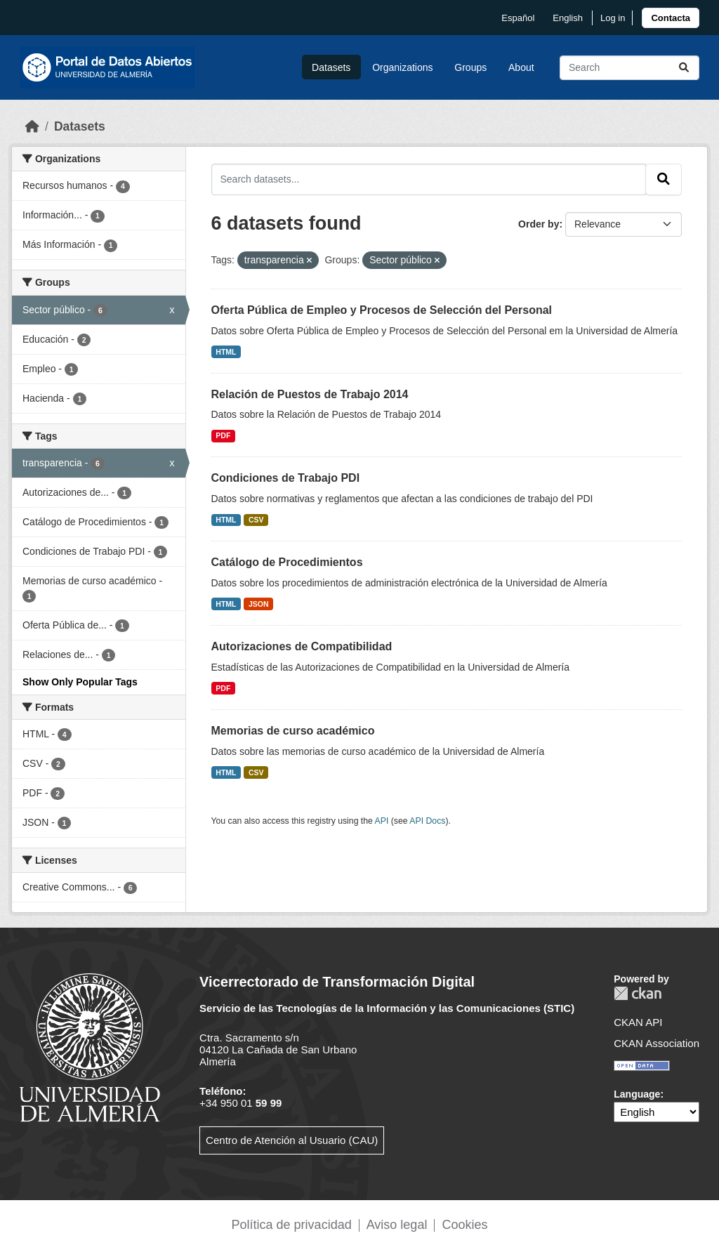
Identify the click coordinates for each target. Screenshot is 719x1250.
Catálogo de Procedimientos (287, 562)
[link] (670, 18)
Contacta (670, 18)
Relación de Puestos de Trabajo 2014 (310, 394)
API (382, 821)
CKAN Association (656, 1043)
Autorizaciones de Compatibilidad (302, 646)
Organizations (402, 67)
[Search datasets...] (629, 67)
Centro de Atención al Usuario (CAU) (292, 1140)
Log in (612, 18)
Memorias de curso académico (293, 731)
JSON (259, 604)
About (521, 67)
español (517, 18)
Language (637, 1094)
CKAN (637, 993)
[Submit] (684, 67)
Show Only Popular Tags (80, 682)
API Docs (427, 821)
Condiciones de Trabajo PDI (285, 478)
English (568, 18)
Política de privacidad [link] (292, 1225)
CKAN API (638, 1022)
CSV (256, 519)
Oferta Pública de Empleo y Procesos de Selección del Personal (382, 310)
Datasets (331, 67)
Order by (538, 224)
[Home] (32, 126)
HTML (226, 352)
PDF (223, 435)
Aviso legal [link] (397, 1225)
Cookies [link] (464, 1225)
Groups (470, 67)
